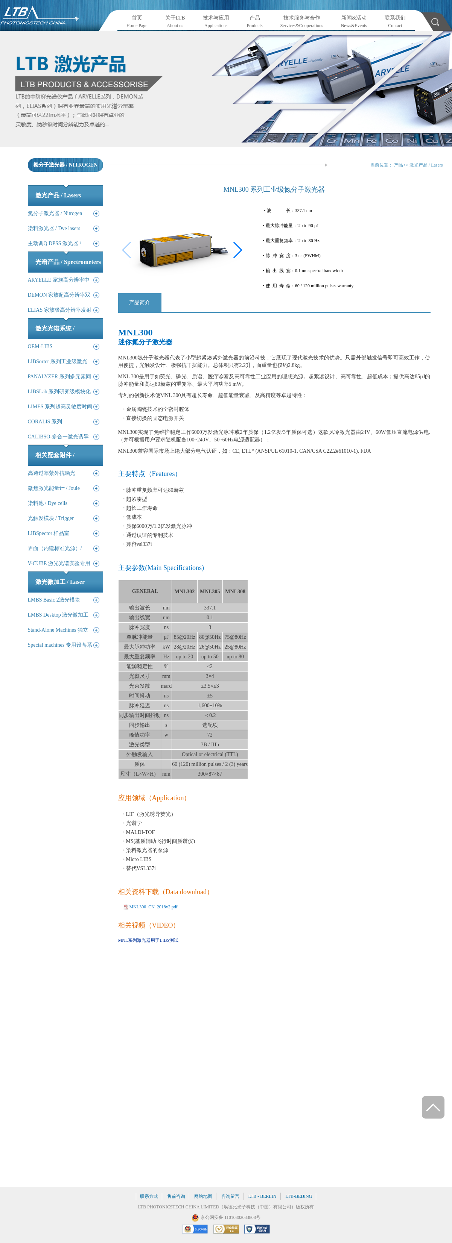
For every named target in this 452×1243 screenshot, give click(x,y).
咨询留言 (230, 1196)
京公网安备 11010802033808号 (230, 1217)
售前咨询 (176, 1196)
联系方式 (149, 1196)
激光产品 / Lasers (426, 165)
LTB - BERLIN (262, 1196)
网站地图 (203, 1196)
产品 (398, 165)
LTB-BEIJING (299, 1196)
